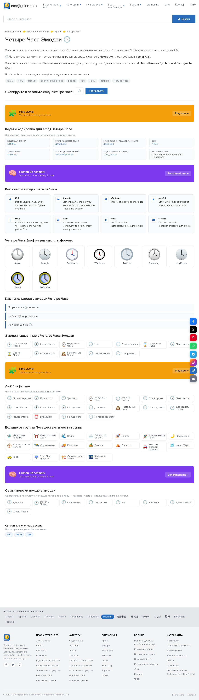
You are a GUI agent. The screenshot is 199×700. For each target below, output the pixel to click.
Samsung (107, 665)
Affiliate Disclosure (177, 655)
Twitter (105, 660)
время (32, 80)
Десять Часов (180, 502)
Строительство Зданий (72, 457)
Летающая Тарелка (16, 436)
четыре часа (121, 80)
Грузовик (69, 445)
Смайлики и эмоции (47, 665)
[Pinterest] (20, 664)
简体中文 (121, 616)
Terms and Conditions (179, 645)
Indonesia (179, 616)
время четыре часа (52, 80)
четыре (104, 80)
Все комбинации (116, 6)
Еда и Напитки (77, 675)
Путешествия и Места (81, 660)
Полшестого (71, 416)
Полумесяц (179, 436)
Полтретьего (126, 353)
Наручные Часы (70, 344)
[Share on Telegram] (193, 354)
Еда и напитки (44, 675)
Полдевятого (71, 407)
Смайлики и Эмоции (80, 665)
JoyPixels (107, 670)
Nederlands (76, 616)
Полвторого (153, 398)
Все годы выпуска (144, 654)
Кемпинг (96, 445)
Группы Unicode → (46, 680)
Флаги (39, 645)
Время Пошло (14, 354)
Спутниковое (44, 445)
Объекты (41, 650)
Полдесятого (17, 416)
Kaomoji (179, 4)
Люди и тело (43, 640)
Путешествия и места (38, 31)
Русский (107, 616)
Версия (135, 4)
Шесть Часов (44, 344)
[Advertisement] (99, 589)
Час (93, 344)
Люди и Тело (76, 640)
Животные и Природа (81, 670)
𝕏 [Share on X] (193, 329)
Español (22, 616)
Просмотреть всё (52, 6)
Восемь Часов (123, 398)
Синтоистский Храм (45, 436)
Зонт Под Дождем (42, 457)
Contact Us (173, 665)
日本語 (134, 616)
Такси (13, 457)
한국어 (146, 616)
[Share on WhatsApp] (193, 346)
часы (92, 80)
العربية (157, 616)
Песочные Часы (152, 344)
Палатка (123, 445)
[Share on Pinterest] (193, 337)
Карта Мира (179, 445)
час (82, 80)
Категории (73, 4)
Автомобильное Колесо (19, 445)
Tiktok (105, 675)
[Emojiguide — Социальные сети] (6, 637)
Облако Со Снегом (97, 436)
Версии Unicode (143, 659)
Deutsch (35, 616)
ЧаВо (193, 4)
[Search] (183, 19)
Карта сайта (178, 695)
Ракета (122, 436)
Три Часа (69, 398)
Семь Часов (17, 407)
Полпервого (44, 353)
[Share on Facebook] (193, 321)
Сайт (167, 4)
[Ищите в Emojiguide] (88, 19)
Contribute (173, 640)
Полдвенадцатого (128, 344)
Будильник (43, 416)
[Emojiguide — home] (20, 6)
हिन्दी (167, 616)
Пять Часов (179, 344)
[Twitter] (13, 664)
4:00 (20, 80)
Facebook (107, 650)
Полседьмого (99, 353)
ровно (71, 80)
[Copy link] (193, 370)
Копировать (96, 90)
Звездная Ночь (96, 457)
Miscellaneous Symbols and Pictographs (167, 155)
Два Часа (96, 407)
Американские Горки (154, 436)
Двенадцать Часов (179, 408)
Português (93, 616)
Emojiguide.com (13, 31)
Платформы (94, 4)
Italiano (62, 616)
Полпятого (43, 398)
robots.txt (191, 695)
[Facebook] (6, 664)
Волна (68, 436)
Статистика (152, 4)
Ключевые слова (144, 649)
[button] (27, 142)
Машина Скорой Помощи (150, 447)
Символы (41, 655)
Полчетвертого (19, 398)
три (29, 534)
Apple (105, 640)
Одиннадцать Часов (17, 344)
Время (58, 31)
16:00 (10, 80)
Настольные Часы (71, 354)
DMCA (170, 660)
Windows (106, 655)
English (9, 616)
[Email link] (193, 378)
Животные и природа (48, 670)
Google (106, 645)
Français (49, 616)
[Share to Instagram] (193, 362)
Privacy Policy (174, 650)
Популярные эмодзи (146, 664)
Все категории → (78, 680)
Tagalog (9, 621)
